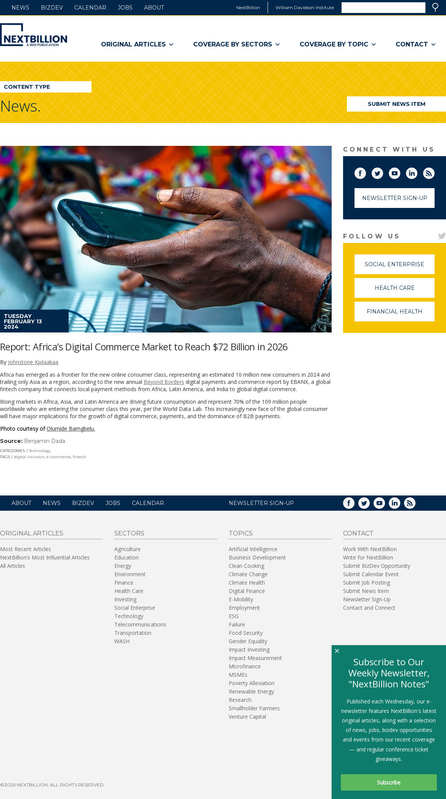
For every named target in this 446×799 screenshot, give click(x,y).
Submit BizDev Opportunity (376, 565)
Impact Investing (249, 649)
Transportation (132, 632)
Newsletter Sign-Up (394, 198)
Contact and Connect (369, 607)
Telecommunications (140, 624)
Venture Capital (247, 716)
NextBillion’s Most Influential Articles (45, 557)
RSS (434, 171)
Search (435, 7)
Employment (244, 607)
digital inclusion (29, 456)
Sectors (129, 533)
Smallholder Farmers (254, 708)
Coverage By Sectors (237, 44)
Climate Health (247, 582)
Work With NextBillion (370, 549)
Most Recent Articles (25, 549)
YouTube (399, 171)
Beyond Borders (164, 381)
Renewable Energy (251, 691)
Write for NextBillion (368, 557)
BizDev (52, 7)
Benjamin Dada (44, 441)
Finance (123, 582)
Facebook (365, 171)
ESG (234, 616)
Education (126, 557)
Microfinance (245, 666)
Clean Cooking (246, 565)
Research (240, 699)
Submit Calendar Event (371, 574)
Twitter (382, 171)
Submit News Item (396, 104)
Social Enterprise (400, 267)
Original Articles (137, 44)
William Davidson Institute (305, 7)
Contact (416, 44)
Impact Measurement (255, 658)
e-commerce (59, 456)
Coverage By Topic (338, 44)
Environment (130, 574)
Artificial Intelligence (253, 549)
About (154, 7)
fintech (79, 456)
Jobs (125, 7)
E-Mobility (241, 599)
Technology (39, 450)
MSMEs (238, 674)
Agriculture (127, 549)
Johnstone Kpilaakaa (33, 362)
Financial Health (401, 314)
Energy (122, 565)
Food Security (246, 632)
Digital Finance (247, 590)
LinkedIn (399, 505)
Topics (241, 533)
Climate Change (248, 574)
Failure (237, 624)
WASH (122, 641)
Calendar (90, 7)
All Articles (12, 565)
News (20, 7)
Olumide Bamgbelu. (71, 428)
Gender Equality (248, 641)
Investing (125, 599)
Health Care (405, 291)
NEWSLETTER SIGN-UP (261, 503)
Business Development (257, 557)
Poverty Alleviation (251, 683)
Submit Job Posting (366, 582)
